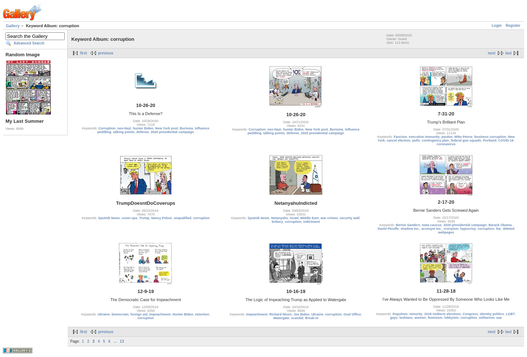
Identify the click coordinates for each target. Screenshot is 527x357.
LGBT (510, 314)
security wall (349, 218)
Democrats (120, 314)
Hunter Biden (182, 314)
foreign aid (138, 314)
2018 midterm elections (442, 314)
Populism (400, 314)
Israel (294, 218)
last (508, 53)
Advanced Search (29, 43)
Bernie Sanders (408, 225)
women (420, 317)
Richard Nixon (280, 314)
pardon (447, 137)
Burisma (186, 128)
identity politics (492, 314)
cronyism (451, 229)
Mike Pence (463, 137)
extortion (202, 314)
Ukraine (103, 314)
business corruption (490, 137)
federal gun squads (466, 140)
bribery (277, 222)
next (491, 53)
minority (416, 314)
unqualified (182, 218)
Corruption (107, 128)
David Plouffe (388, 229)
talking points (124, 132)
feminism (435, 317)
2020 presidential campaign (172, 132)
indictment (311, 222)
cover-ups (129, 218)
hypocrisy (468, 229)
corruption (201, 218)
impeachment (160, 314)
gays (394, 317)
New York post (166, 128)
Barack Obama (500, 225)
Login (497, 26)
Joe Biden (301, 314)
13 (122, 341)
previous (106, 53)
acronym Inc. (432, 229)
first (83, 53)
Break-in (311, 318)
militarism (487, 317)
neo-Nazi (124, 128)
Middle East (309, 218)
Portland (489, 140)
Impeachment (257, 314)
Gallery (12, 26)
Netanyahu (279, 218)
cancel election (399, 140)
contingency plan (435, 140)
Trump (144, 218)
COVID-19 (506, 140)
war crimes (329, 218)
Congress (470, 314)
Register (513, 26)
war (499, 317)
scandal (297, 318)
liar (498, 229)
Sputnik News (109, 218)
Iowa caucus (432, 225)
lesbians (406, 317)
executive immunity (424, 137)
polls (416, 140)
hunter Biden (143, 128)
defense (142, 132)
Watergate (281, 318)
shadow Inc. (410, 229)
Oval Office (352, 314)
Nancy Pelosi (161, 218)
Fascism (400, 137)
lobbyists (451, 317)
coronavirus (446, 144)
